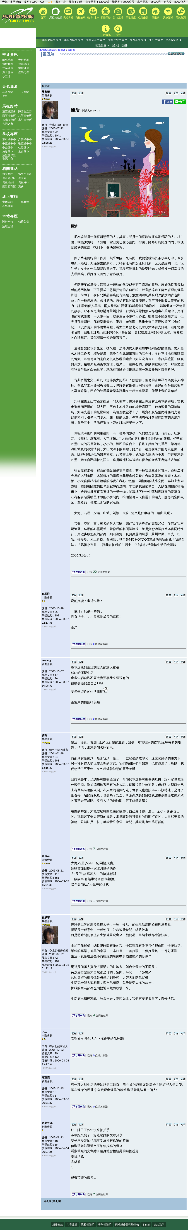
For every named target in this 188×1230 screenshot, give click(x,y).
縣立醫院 (7, 173)
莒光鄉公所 (9, 119)
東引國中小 (9, 139)
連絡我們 (159, 1224)
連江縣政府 (9, 178)
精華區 (61, 49)
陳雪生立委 (25, 111)
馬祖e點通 (8, 182)
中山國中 (7, 147)
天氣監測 (181, 13)
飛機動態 (7, 63)
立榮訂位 (7, 68)
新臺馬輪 (106, 13)
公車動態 (23, 201)
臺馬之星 (23, 72)
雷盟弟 (71, 49)
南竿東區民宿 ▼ (52, 40)
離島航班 (7, 59)
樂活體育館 (9, 186)
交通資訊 (10, 54)
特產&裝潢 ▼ (174, 40)
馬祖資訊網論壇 (47, 49)
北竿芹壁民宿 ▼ (117, 40)
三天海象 (23, 91)
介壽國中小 (25, 139)
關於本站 (7, 221)
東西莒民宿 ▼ (138, 40)
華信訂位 (23, 68)
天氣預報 (168, 13)
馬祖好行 (23, 182)
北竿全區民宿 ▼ (95, 40)
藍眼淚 (156, 13)
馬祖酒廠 (131, 13)
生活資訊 (106, 30)
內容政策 (72, 1224)
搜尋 (118, 30)
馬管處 (22, 178)
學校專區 (10, 134)
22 (95, 572)
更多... (6, 95)
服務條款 (57, 1224)
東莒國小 (23, 151)
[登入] (115, 45)
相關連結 (10, 169)
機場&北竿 (93, 13)
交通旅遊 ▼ (102, 45)
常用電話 (7, 201)
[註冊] (124, 45)
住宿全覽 (143, 13)
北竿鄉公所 (25, 115)
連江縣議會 (9, 111)
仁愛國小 (23, 147)
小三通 (6, 76)
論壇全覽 (7, 226)
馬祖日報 (68, 13)
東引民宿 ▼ (156, 40)
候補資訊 (23, 63)
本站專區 (10, 216)
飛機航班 (81, 13)
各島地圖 (7, 206)
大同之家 (7, 123)
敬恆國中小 (25, 143)
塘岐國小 (7, 151)
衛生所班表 (25, 173)
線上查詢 (10, 196)
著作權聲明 (104, 1224)
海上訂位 (7, 72)
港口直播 (118, 13)
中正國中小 (9, 143)
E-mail (146, 1224)
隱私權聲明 (87, 1224)
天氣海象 (10, 86)
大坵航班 (23, 59)
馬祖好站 (10, 106)
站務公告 (23, 221)
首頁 (43, 13)
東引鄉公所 (25, 119)
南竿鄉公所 (9, 115)
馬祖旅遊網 (55, 13)
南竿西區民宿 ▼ (74, 40)
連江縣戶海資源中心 (9, 157)
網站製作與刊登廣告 (127, 1224)
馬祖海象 (7, 91)
